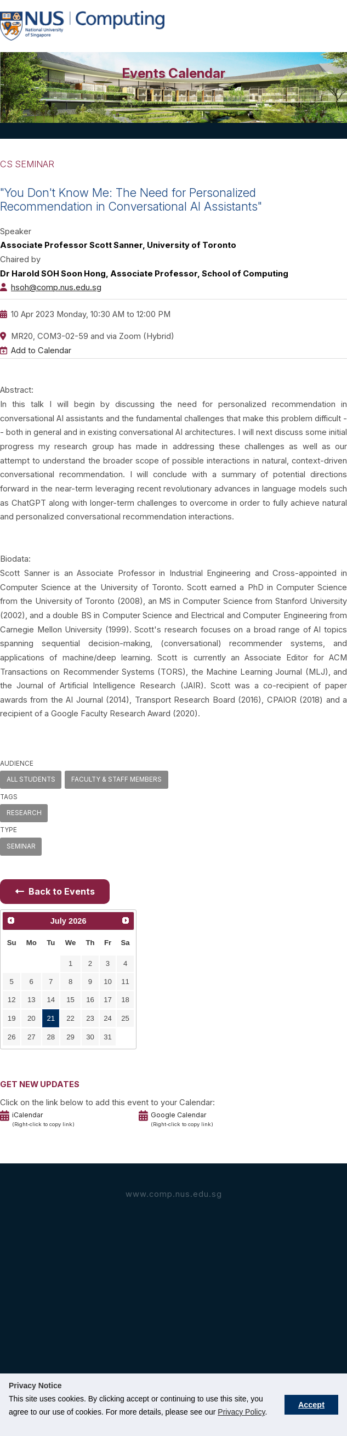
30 (90, 1037)
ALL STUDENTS (31, 779)
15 (70, 1000)
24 (108, 1018)
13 (31, 1000)
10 (108, 981)
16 (90, 1000)
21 (51, 1018)
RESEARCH (24, 813)
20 (31, 1018)
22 (70, 1018)
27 (31, 1037)
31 (108, 1037)
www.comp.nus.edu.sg (174, 1194)
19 (12, 1018)
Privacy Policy (241, 1411)
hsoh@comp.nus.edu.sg (56, 287)
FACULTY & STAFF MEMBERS (116, 779)
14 (51, 1000)
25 (125, 1018)
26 (12, 1037)
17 (108, 1000)
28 (51, 1037)
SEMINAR (21, 846)
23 (90, 1018)
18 (125, 1000)
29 (70, 1037)
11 (125, 981)
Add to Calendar (41, 350)
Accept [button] (311, 1404)
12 (12, 1000)
